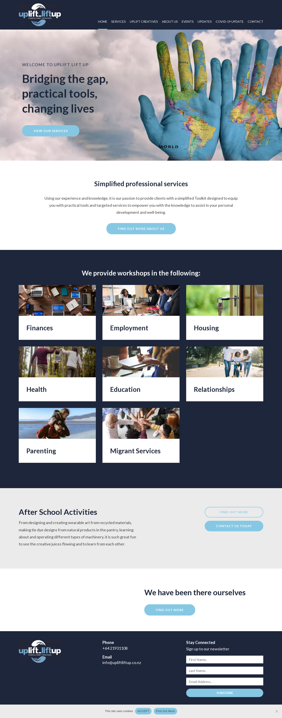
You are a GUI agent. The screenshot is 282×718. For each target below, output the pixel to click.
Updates (205, 21)
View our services (50, 131)
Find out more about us (141, 229)
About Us (170, 21)
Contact (255, 21)
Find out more (234, 512)
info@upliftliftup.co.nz (121, 662)
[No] (276, 711)
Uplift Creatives (144, 21)
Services (118, 21)
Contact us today (234, 526)
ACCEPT (143, 711)
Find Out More (165, 711)
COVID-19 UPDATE (230, 21)
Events (188, 21)
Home (102, 21)
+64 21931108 (115, 648)
